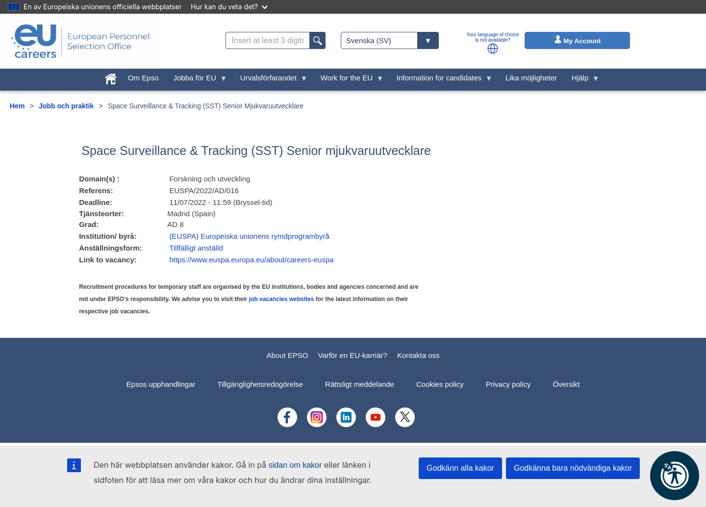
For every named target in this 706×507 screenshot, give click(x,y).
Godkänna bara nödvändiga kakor (573, 468)
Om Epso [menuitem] (143, 78)
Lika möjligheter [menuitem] (531, 78)
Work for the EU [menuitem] (348, 80)
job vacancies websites (281, 299)
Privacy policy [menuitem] (508, 384)
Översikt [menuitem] (566, 384)
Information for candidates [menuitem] (441, 80)
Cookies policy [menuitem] (440, 384)
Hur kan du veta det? (229, 6)
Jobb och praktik (66, 106)
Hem (17, 106)
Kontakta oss (418, 355)
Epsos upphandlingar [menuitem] (161, 384)
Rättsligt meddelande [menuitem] (359, 384)
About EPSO (287, 355)
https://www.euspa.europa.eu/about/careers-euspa (251, 259)
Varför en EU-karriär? (352, 355)
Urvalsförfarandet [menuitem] (270, 80)
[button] (493, 48)
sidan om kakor (295, 465)
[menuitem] (111, 77)
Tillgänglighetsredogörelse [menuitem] (260, 384)
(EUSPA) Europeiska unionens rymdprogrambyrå (249, 236)
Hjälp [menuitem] (582, 80)
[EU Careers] (80, 41)
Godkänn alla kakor (460, 468)
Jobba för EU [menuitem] (196, 80)
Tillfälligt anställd (196, 248)
